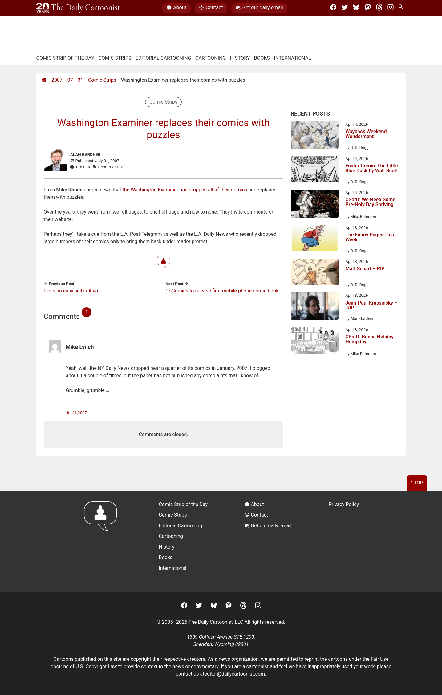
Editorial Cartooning (163, 58)
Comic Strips (114, 58)
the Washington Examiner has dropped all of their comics (184, 190)
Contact (211, 8)
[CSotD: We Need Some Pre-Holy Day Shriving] (315, 205)
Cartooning (210, 58)
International (292, 58)
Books (262, 58)
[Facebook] (333, 8)
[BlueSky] (356, 8)
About (176, 8)
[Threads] (379, 8)
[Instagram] (390, 8)
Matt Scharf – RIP (365, 269)
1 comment (110, 167)
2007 (57, 80)
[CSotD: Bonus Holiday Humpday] (315, 342)
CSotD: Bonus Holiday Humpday (369, 339)
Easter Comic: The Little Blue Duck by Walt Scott (371, 168)
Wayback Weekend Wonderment (366, 134)
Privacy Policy (344, 504)
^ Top (417, 483)
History (240, 58)
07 (70, 80)
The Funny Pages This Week (369, 237)
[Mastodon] (367, 8)
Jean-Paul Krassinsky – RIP (371, 305)
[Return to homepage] (102, 541)
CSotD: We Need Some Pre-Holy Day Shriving (370, 202)
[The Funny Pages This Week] (315, 239)
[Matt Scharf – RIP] (315, 273)
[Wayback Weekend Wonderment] (315, 136)
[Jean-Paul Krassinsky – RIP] (315, 306)
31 (80, 80)
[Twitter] (344, 8)
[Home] (44, 80)
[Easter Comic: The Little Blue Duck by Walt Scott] (315, 170)
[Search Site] (402, 8)
